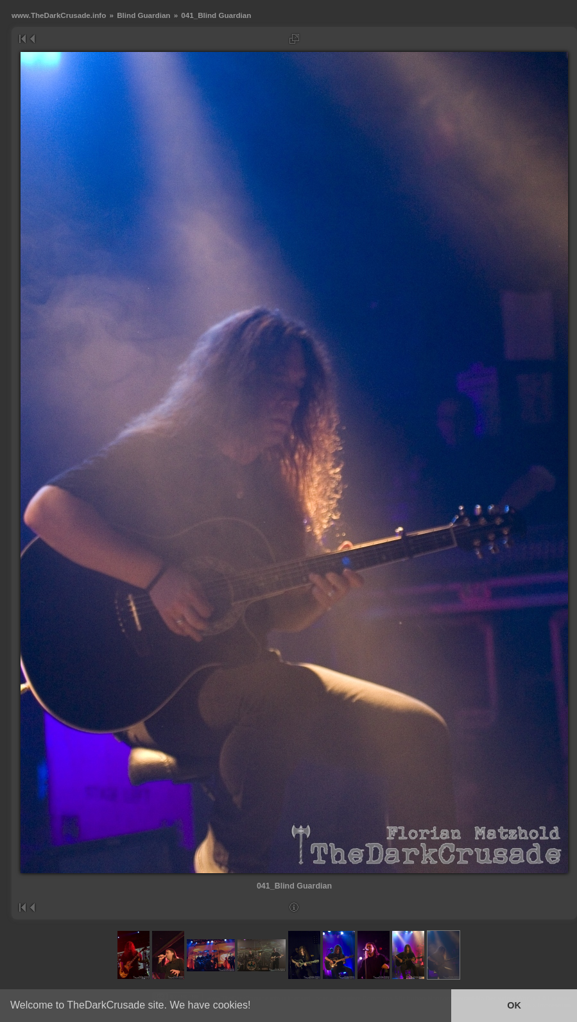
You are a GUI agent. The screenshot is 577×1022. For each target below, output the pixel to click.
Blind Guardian (143, 15)
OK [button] (514, 1005)
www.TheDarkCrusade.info (59, 15)
